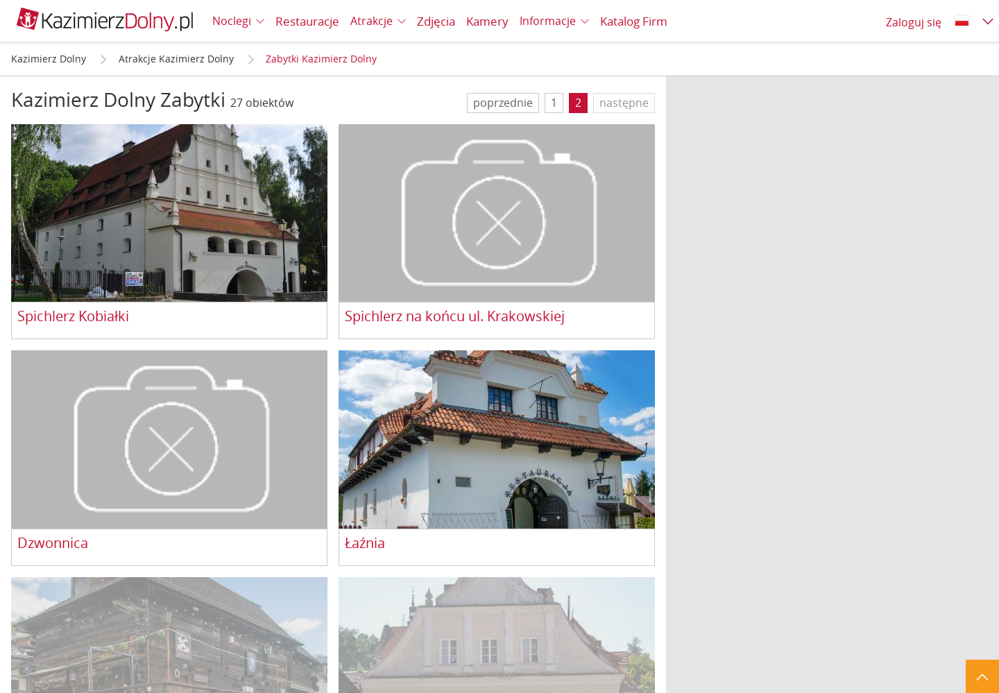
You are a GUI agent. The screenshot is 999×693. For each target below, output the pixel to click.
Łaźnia (365, 543)
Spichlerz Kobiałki (73, 316)
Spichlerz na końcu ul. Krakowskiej (455, 316)
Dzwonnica (52, 543)
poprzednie (503, 102)
